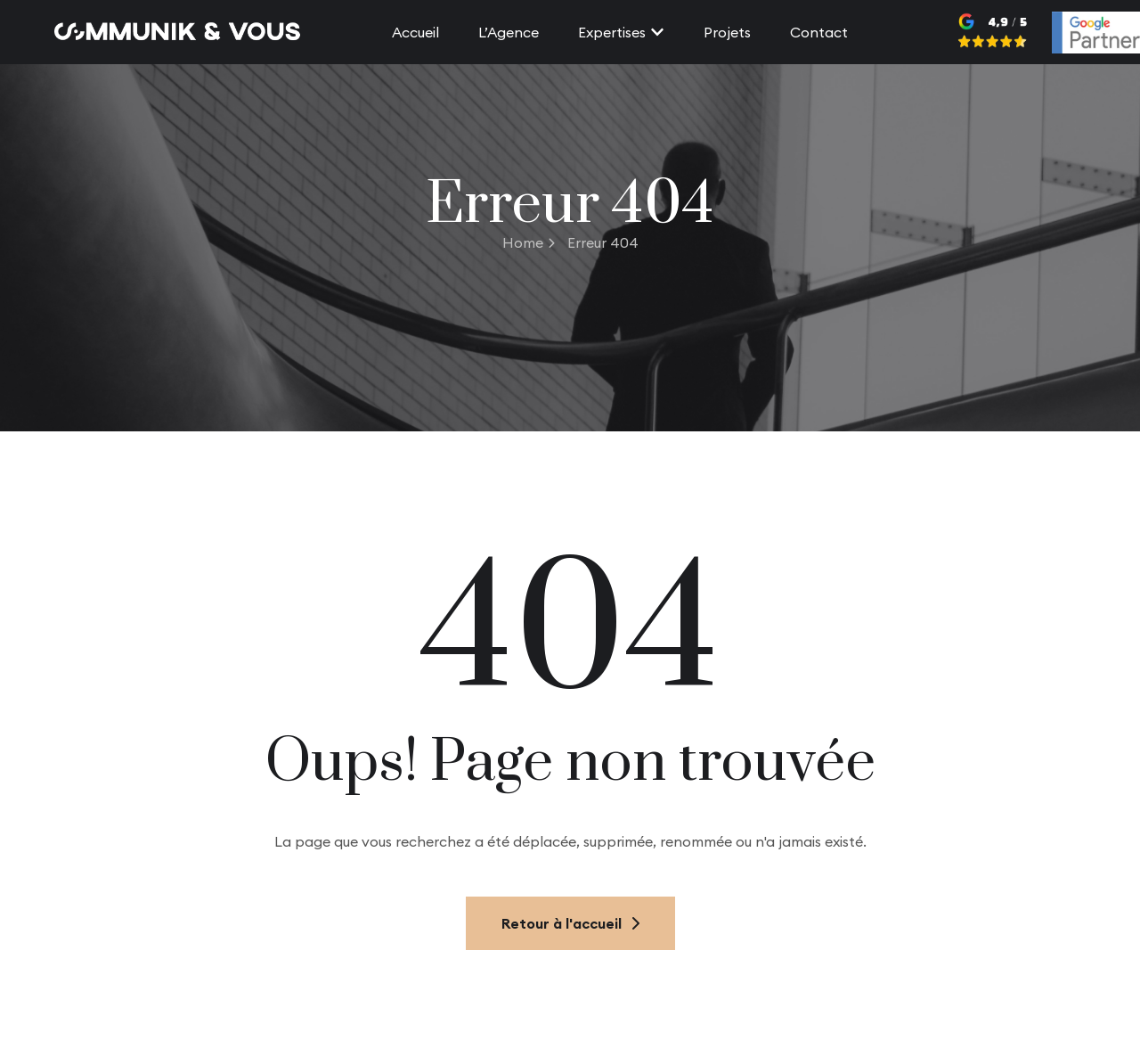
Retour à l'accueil (570, 923)
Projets (727, 32)
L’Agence (508, 32)
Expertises (621, 32)
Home (528, 242)
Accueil (415, 32)
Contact (819, 32)
